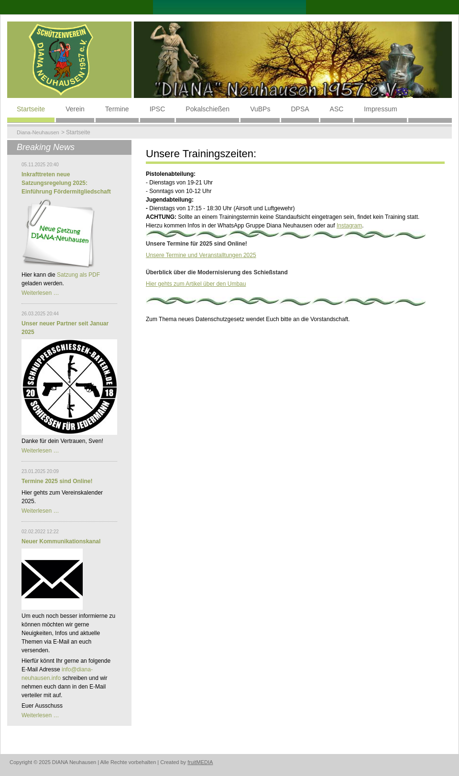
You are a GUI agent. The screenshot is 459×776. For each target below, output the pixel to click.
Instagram (349, 225)
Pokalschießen (208, 109)
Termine (117, 109)
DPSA (300, 109)
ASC (337, 109)
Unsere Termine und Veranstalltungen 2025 (201, 255)
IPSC (157, 109)
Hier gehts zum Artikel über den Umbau (196, 283)
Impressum (380, 109)
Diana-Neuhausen (38, 132)
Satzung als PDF (78, 274)
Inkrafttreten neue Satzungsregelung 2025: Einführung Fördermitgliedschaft (66, 183)
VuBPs (260, 109)
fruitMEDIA (200, 762)
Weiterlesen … (40, 293)
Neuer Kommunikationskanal (61, 541)
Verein (75, 109)
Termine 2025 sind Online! (57, 481)
